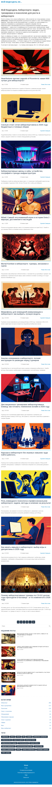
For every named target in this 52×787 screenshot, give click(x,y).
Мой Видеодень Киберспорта (12, 2)
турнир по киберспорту (29, 752)
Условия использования (26, 772)
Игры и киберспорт (26, 731)
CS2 (24, 739)
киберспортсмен (6, 742)
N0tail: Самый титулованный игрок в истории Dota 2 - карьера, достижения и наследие (26, 218)
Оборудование (26, 717)
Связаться (26, 780)
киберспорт (5, 739)
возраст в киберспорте (8, 752)
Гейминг (26, 725)
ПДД (26, 777)
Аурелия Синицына (45, 130)
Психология (26, 711)
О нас (26, 770)
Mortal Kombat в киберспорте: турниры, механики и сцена (25, 265)
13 (33, 624)
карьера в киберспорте (8, 748)
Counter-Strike (39, 748)
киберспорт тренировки (41, 739)
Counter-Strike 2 (35, 745)
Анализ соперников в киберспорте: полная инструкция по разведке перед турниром (21, 359)
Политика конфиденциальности (26, 775)
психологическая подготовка (25, 748)
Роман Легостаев (45, 84)
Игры (26, 728)
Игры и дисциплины (26, 708)
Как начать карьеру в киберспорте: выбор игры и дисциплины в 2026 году (23, 551)
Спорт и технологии (26, 714)
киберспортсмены (31, 742)
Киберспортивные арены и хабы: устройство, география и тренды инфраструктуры (22, 172)
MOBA (18, 752)
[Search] (50, 629)
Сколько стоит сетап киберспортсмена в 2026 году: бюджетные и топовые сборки (24, 126)
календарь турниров (43, 752)
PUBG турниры (6, 755)
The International (23, 745)
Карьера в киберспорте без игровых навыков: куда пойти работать (24, 454)
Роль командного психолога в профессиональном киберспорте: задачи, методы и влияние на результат (24, 503)
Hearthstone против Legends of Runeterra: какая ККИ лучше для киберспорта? (25, 79)
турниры (29, 739)
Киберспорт (26, 705)
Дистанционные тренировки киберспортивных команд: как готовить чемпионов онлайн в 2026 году (25, 406)
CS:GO (18, 739)
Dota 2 (12, 739)
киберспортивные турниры (9, 745)
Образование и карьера (26, 719)
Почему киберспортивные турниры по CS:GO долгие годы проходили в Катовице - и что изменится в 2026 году (26, 600)
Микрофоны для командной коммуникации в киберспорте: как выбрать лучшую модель (22, 313)
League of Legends (19, 742)
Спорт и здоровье (26, 722)
